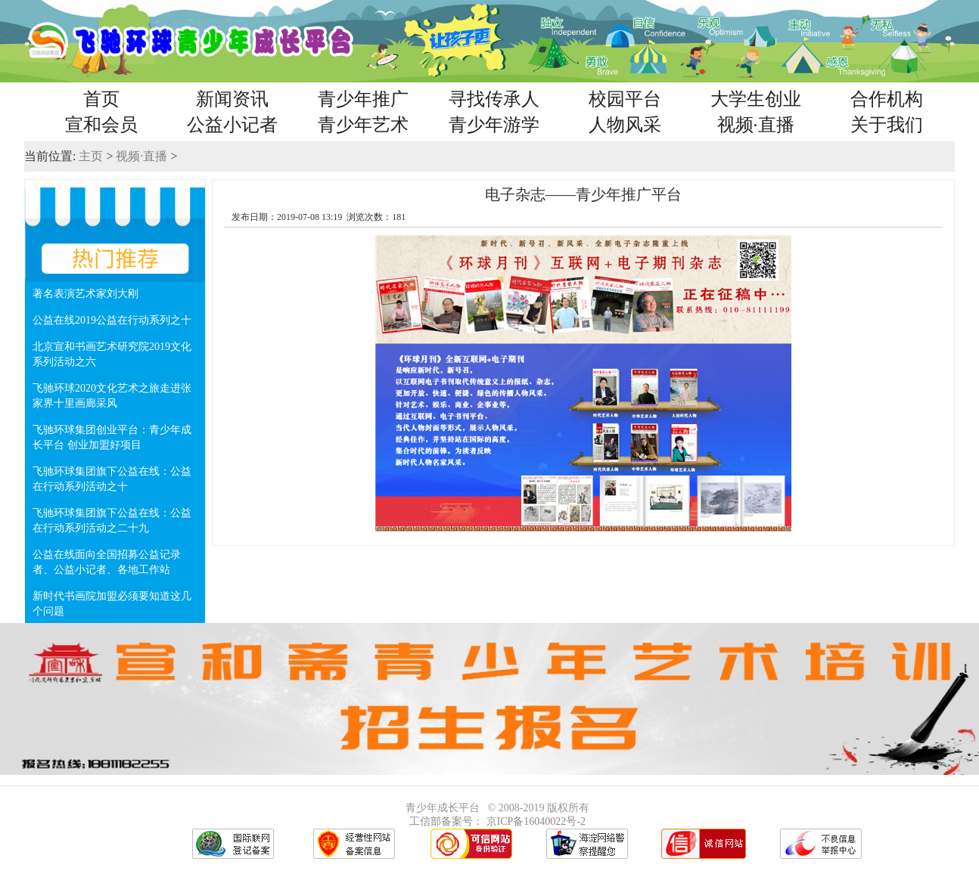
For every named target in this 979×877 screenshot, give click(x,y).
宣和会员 (101, 125)
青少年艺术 (363, 125)
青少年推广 (363, 99)
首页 (101, 99)
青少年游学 (494, 125)
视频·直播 (755, 125)
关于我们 (886, 125)
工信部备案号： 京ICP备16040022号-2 (497, 821)
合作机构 (886, 99)
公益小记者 (232, 125)
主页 (91, 156)
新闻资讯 (232, 99)
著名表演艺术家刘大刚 (85, 293)
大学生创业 (755, 99)
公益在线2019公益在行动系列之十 (112, 320)
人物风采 (625, 125)
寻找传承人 (494, 99)
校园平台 (625, 99)
